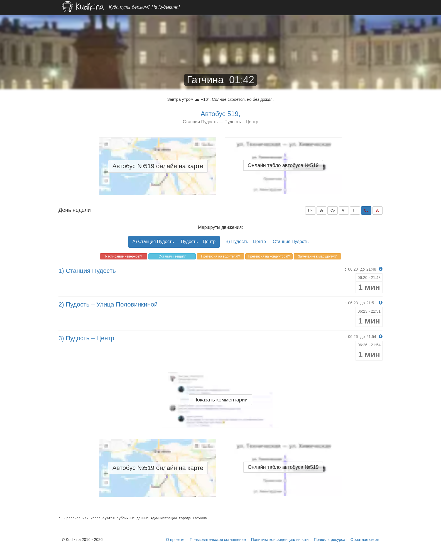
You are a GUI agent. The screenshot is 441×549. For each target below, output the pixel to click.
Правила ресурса (329, 539)
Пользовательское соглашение (218, 539)
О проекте (175, 539)
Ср (332, 210)
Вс (377, 210)
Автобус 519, (221, 113)
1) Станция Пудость (87, 270)
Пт (355, 210)
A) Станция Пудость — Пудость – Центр (174, 241)
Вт (321, 210)
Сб (366, 210)
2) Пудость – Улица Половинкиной (108, 304)
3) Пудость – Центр (86, 338)
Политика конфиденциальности (280, 539)
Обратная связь (365, 539)
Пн (310, 210)
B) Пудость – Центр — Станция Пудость (267, 241)
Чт (344, 210)
